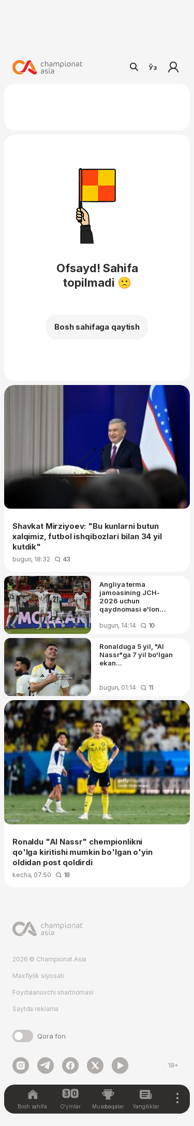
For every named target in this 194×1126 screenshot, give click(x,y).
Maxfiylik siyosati (38, 976)
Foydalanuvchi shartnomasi (53, 992)
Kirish (173, 67)
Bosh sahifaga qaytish (97, 327)
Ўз (152, 67)
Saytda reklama (35, 1009)
